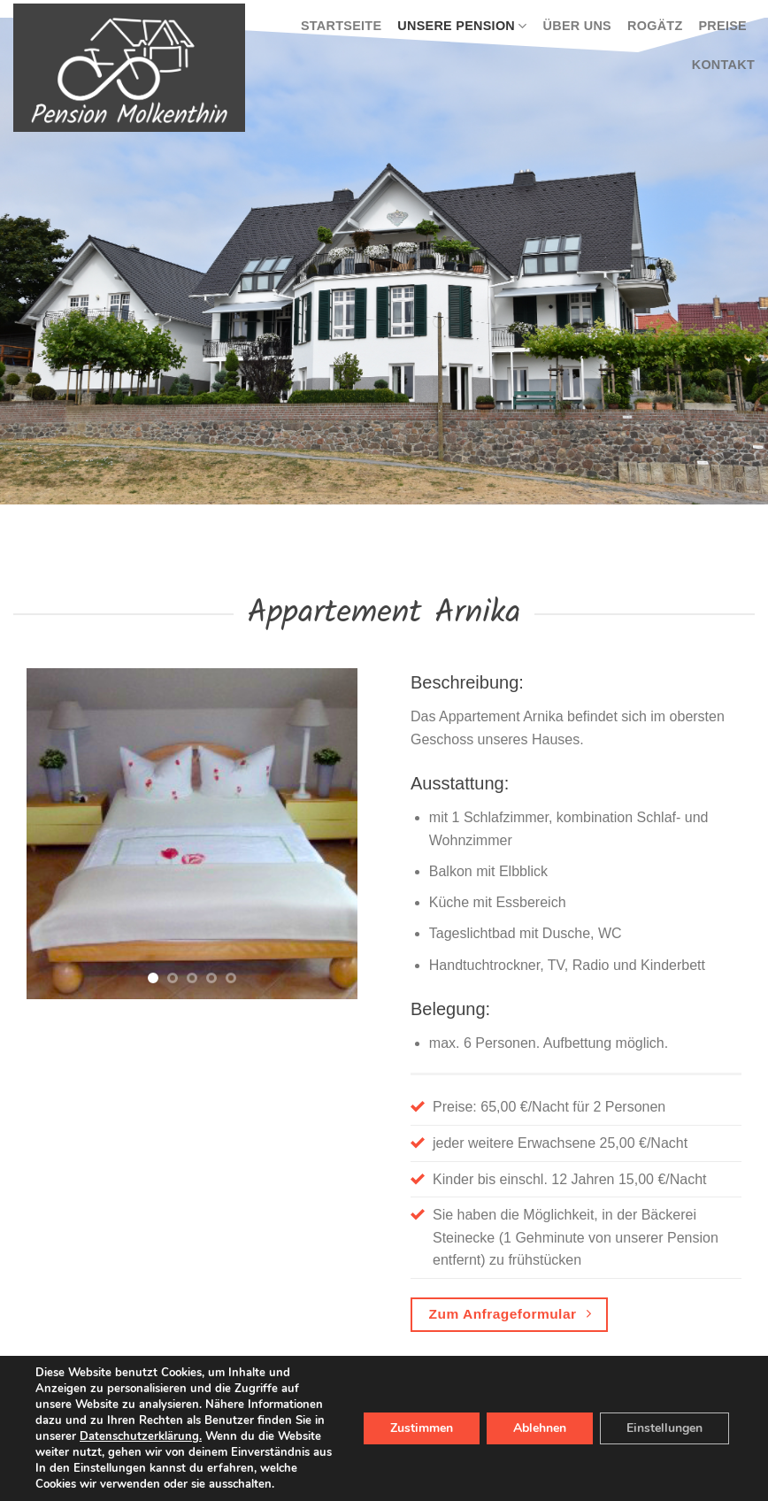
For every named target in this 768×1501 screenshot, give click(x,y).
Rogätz (654, 26)
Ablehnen (539, 1428)
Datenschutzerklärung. (141, 1436)
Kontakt (723, 65)
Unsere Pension (461, 26)
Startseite (341, 26)
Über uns (577, 26)
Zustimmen (421, 1428)
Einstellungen (664, 1428)
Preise (722, 26)
